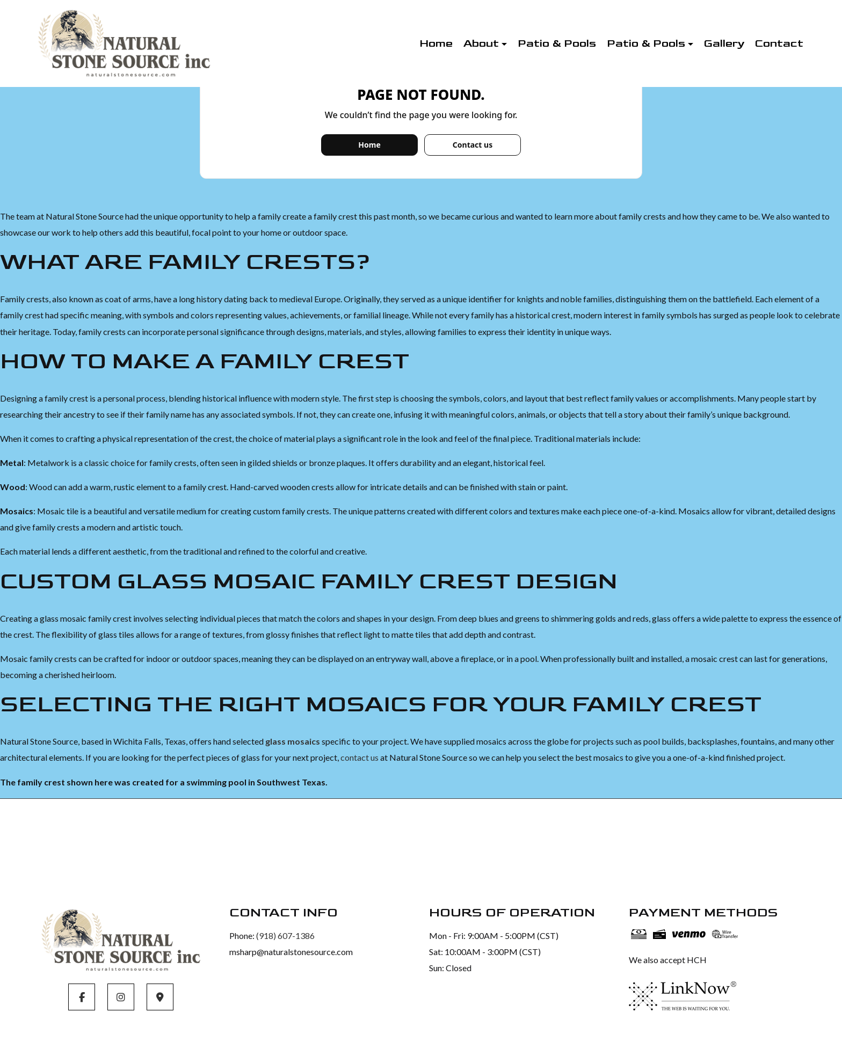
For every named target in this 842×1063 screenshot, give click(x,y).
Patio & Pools (557, 43)
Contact (779, 43)
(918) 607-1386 (285, 935)
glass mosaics (292, 741)
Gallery (724, 43)
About (481, 43)
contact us (359, 757)
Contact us (472, 145)
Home (436, 43)
